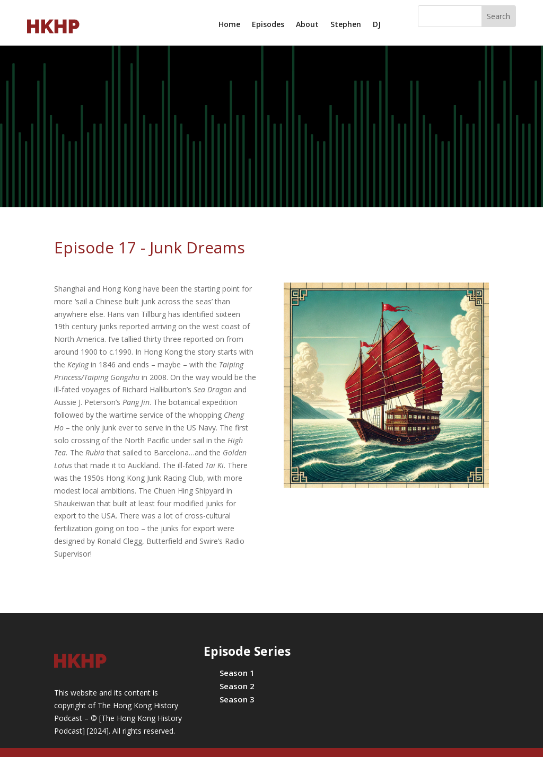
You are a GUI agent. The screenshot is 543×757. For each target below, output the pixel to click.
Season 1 (237, 672)
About (307, 25)
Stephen (345, 25)
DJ (377, 25)
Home (229, 25)
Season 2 (237, 686)
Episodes (268, 25)
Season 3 (237, 699)
